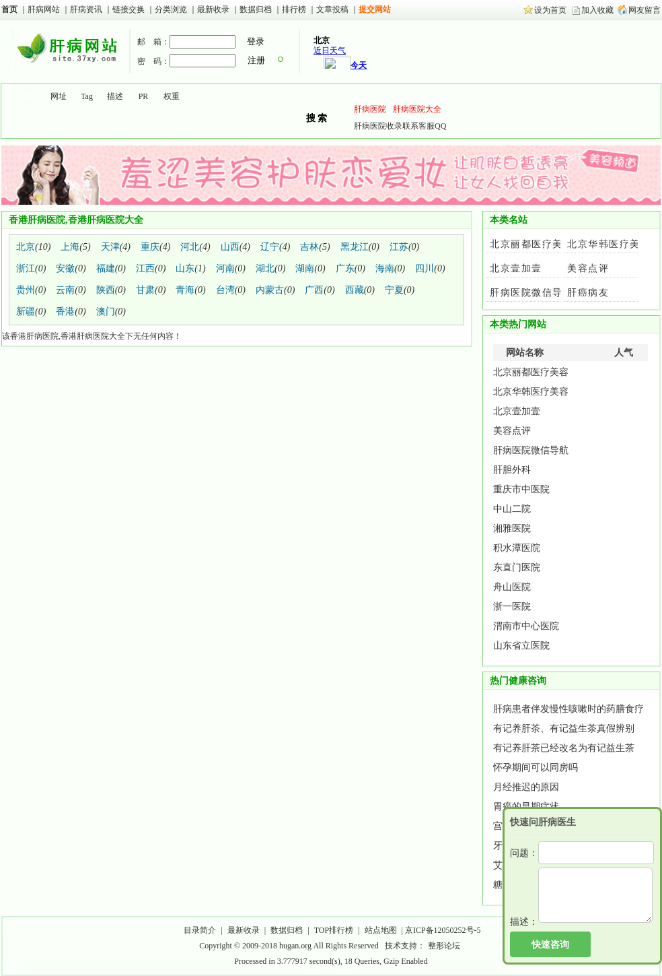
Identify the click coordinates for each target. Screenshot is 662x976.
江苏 (399, 247)
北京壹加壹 (516, 268)
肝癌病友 (588, 293)
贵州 (25, 290)
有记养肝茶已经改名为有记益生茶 (563, 748)
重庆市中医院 (521, 489)
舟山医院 (512, 587)
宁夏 (394, 290)
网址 (58, 96)
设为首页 (550, 10)
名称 (30, 96)
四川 (424, 268)
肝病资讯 (87, 9)
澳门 (105, 311)
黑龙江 (354, 247)
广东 (345, 268)
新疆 (25, 311)
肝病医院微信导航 (531, 293)
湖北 (265, 268)
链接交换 (128, 9)
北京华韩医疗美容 (609, 244)
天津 (110, 247)
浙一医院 (512, 606)
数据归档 (257, 9)
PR (144, 96)
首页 (9, 9)
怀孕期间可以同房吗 (535, 767)
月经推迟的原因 (526, 787)
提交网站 (375, 9)
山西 (230, 247)
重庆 (150, 247)
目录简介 (200, 930)
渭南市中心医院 (526, 626)
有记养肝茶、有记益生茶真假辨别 (563, 728)
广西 (314, 290)
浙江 (25, 268)
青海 (185, 290)
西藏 (354, 290)
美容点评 (588, 268)
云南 (65, 290)
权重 (171, 96)
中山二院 (512, 509)
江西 (145, 268)
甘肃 (145, 290)
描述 (115, 96)
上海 (70, 247)
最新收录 (213, 9)
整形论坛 (444, 945)
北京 (25, 247)
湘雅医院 (512, 528)
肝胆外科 (512, 470)
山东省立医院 (521, 646)
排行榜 (294, 9)
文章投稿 (332, 9)
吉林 (309, 247)
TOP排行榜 (333, 930)
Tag (87, 96)
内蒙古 (270, 290)
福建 (105, 268)
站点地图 (381, 930)
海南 (384, 268)
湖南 (304, 268)
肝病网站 (44, 9)
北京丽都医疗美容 (531, 244)
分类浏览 (171, 9)
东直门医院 (516, 567)
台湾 (225, 290)
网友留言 (644, 10)
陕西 (105, 290)
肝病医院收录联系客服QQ (400, 126)
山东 (185, 268)
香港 (65, 311)
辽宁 (269, 247)
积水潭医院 (516, 548)
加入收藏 (597, 10)
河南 (225, 268)
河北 (189, 247)
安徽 (65, 268)
